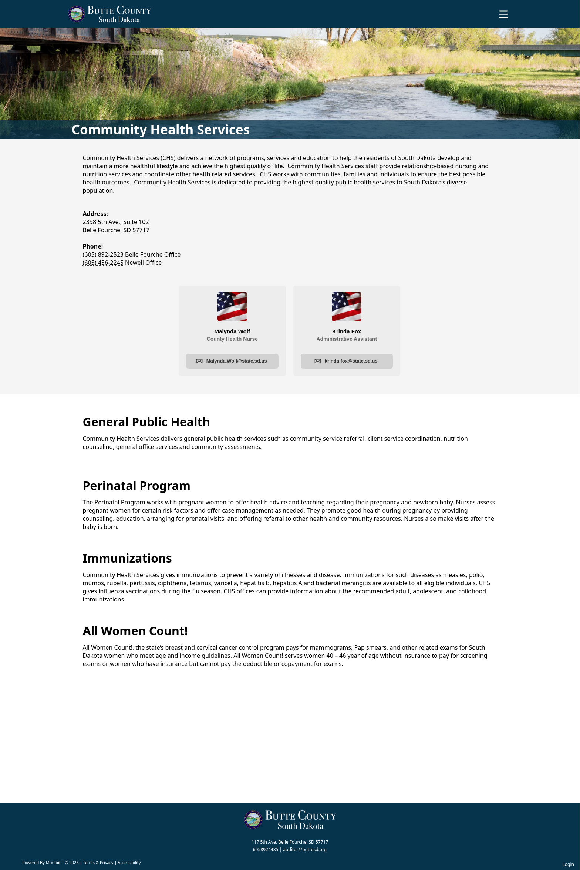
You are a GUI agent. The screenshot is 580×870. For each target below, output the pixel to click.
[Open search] (551, 16)
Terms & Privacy (98, 862)
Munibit (53, 862)
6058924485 (266, 849)
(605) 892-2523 (103, 254)
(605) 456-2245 (103, 263)
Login (568, 864)
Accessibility (129, 862)
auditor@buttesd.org (305, 849)
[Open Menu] (503, 14)
